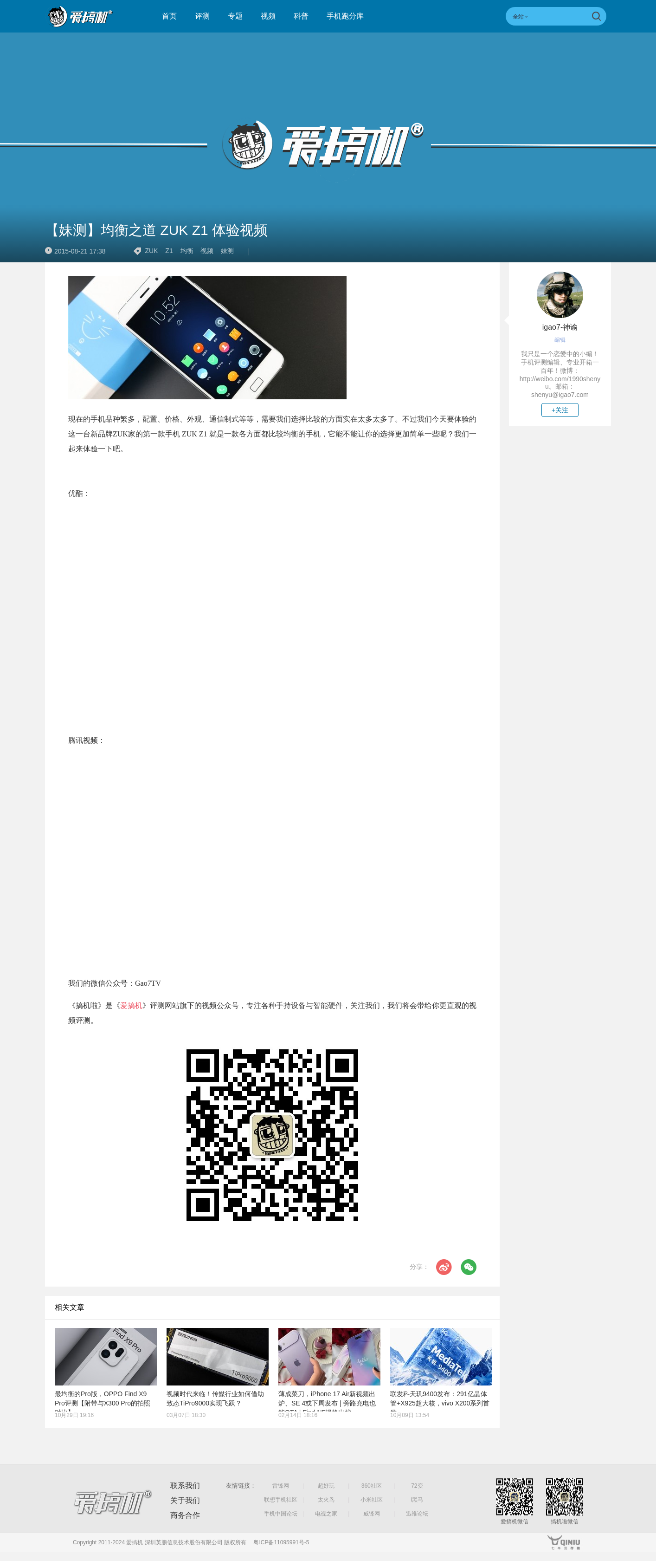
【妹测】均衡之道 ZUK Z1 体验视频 (156, 230)
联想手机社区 (280, 1499)
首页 (169, 16)
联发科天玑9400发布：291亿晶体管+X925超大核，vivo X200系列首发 (439, 1403)
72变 (417, 1486)
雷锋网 (280, 1486)
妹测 (227, 250)
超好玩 (326, 1486)
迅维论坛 (417, 1513)
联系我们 (185, 1485)
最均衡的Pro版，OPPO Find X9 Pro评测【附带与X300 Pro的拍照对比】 (102, 1403)
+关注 (560, 410)
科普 (301, 16)
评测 (202, 16)
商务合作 (185, 1515)
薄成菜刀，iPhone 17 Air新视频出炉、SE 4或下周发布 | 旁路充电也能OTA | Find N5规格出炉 (327, 1403)
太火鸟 (326, 1499)
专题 (235, 16)
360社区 (371, 1486)
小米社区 (371, 1499)
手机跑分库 (345, 16)
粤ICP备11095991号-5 (281, 1542)
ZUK (151, 250)
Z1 (169, 250)
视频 (268, 16)
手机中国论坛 (280, 1513)
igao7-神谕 (560, 327)
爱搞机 (131, 1005)
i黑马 (417, 1499)
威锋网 (371, 1513)
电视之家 (326, 1513)
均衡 (186, 250)
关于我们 (185, 1500)
